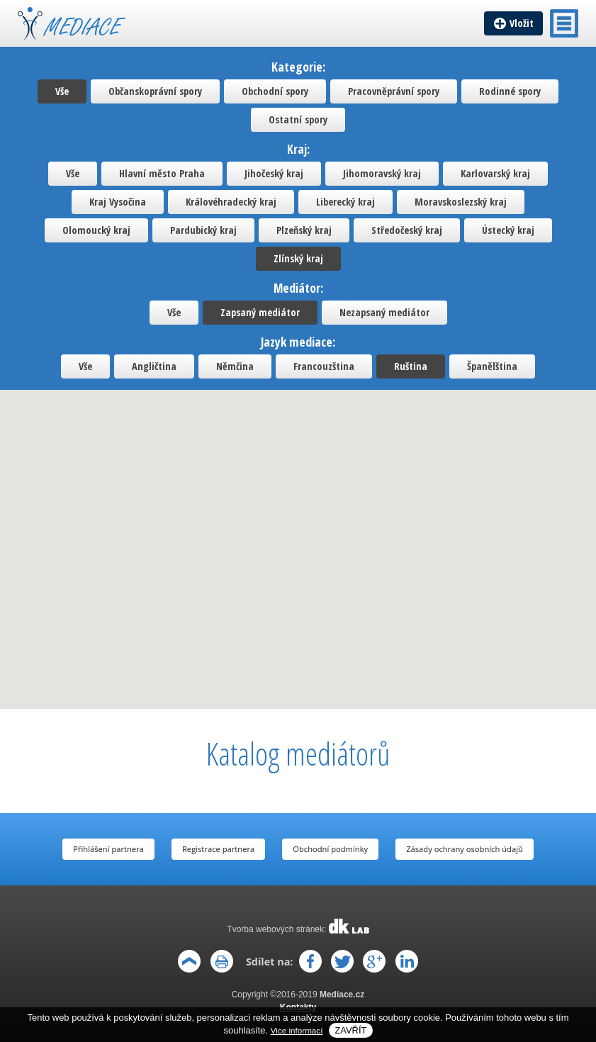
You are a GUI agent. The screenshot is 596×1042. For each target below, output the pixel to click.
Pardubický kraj (203, 230)
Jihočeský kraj (273, 173)
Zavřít (350, 1030)
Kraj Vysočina (117, 201)
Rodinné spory (510, 91)
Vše (62, 91)
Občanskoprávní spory (155, 91)
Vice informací (297, 1030)
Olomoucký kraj (96, 230)
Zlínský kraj (298, 258)
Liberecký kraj (345, 201)
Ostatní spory (298, 119)
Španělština (492, 366)
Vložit (522, 23)
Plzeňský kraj (304, 230)
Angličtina (154, 366)
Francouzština (323, 366)
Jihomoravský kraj (382, 173)
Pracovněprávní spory (393, 91)
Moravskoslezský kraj (461, 201)
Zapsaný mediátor (260, 312)
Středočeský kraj (406, 230)
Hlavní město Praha (162, 173)
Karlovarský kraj (495, 173)
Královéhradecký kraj (231, 201)
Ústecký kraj (508, 230)
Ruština (410, 366)
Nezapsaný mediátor (384, 312)
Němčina (235, 366)
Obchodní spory (275, 91)
